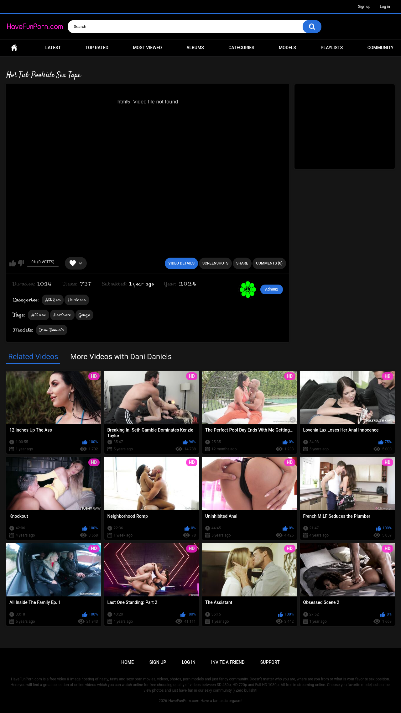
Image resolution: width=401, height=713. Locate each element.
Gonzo (85, 315)
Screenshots (215, 263)
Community (380, 47)
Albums (195, 47)
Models (287, 47)
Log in (385, 6)
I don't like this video (21, 263)
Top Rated (97, 47)
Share (242, 263)
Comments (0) (269, 263)
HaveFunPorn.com (183, 701)
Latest (53, 47)
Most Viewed (147, 47)
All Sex (52, 300)
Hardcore (77, 300)
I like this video (12, 263)
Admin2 (271, 289)
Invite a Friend (228, 662)
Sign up (364, 6)
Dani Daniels (51, 330)
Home (14, 48)
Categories (241, 47)
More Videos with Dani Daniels (121, 356)
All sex (38, 315)
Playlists (332, 47)
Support (270, 662)
